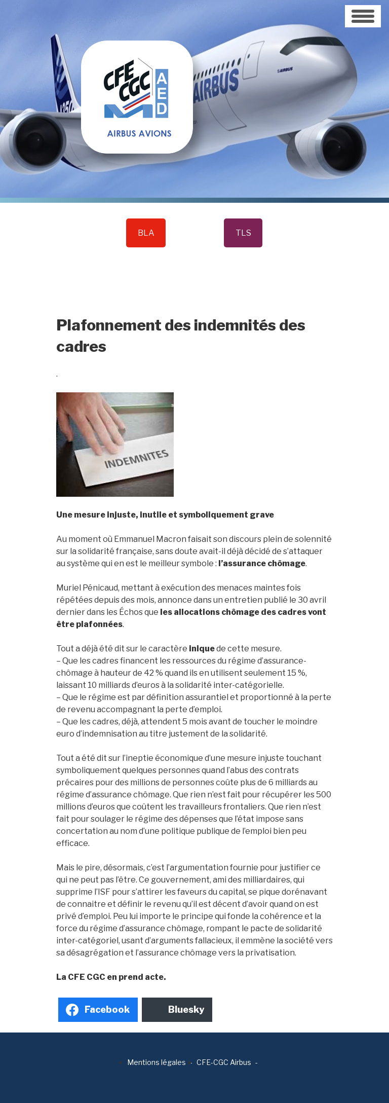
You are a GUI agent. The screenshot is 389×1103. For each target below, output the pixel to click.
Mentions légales (156, 1062)
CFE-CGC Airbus (224, 1062)
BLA (146, 233)
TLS (243, 233)
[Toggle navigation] (363, 16)
